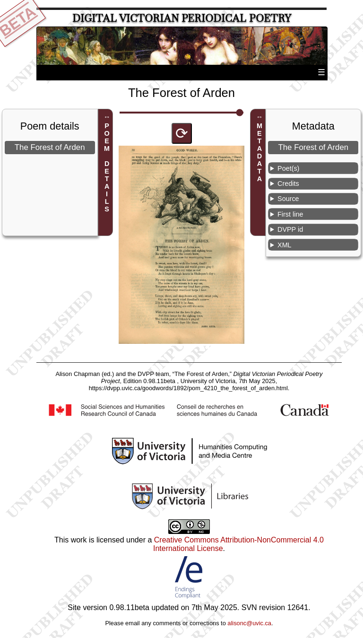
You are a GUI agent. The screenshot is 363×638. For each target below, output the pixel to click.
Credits (288, 183)
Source (288, 198)
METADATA (259, 152)
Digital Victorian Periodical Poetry (181, 18)
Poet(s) (288, 168)
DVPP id (290, 229)
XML (284, 245)
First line (290, 214)
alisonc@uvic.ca (249, 623)
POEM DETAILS (107, 167)
